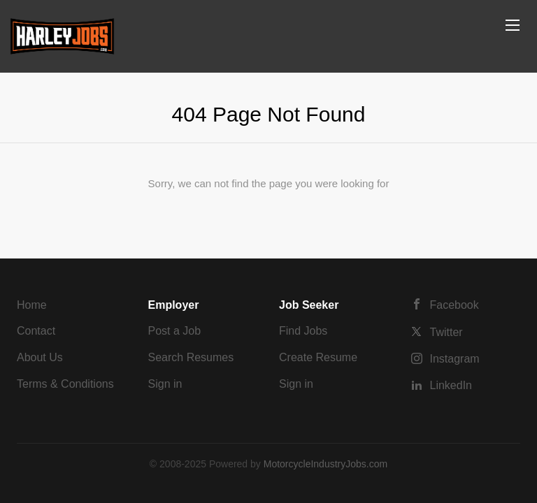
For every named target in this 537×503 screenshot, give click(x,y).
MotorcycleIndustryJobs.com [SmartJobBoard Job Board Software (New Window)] (325, 463)
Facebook (454, 305)
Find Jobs (303, 331)
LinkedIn (451, 385)
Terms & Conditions (65, 384)
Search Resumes (191, 357)
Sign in (165, 384)
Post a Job (174, 331)
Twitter (446, 332)
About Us (40, 357)
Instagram (455, 359)
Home (32, 305)
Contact (36, 331)
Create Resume (318, 357)
